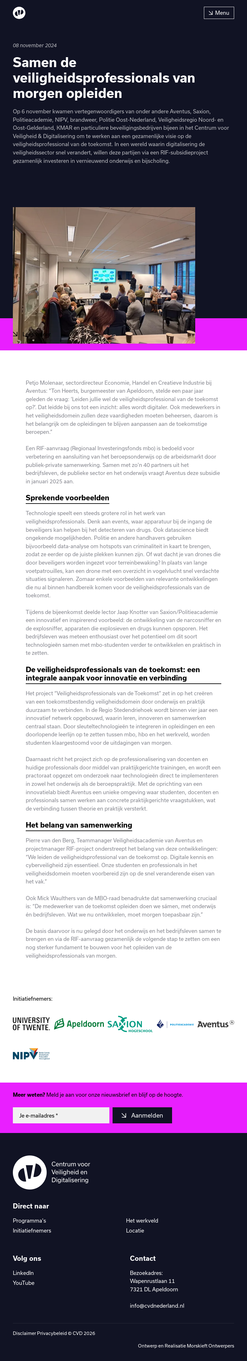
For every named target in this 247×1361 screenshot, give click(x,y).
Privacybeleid (52, 1333)
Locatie (135, 1230)
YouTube (23, 1283)
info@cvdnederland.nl (157, 1306)
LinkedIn (23, 1273)
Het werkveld (142, 1220)
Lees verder (36, 334)
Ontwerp (148, 1345)
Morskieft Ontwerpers (210, 1345)
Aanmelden (146, 1115)
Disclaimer (24, 1333)
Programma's (29, 1220)
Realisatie (176, 1345)
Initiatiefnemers (32, 1230)
